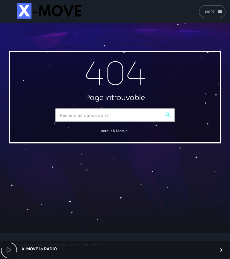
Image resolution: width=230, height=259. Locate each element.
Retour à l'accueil (115, 131)
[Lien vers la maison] (48, 11)
